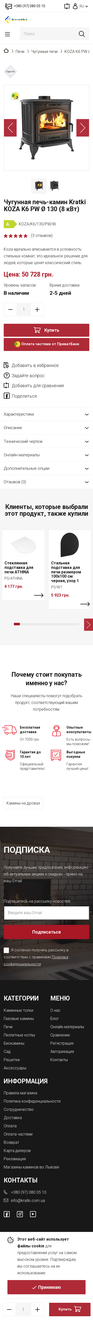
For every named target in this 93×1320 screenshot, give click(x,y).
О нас (55, 1010)
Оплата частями (18, 1134)
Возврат (11, 1142)
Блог (54, 1018)
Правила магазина (20, 1093)
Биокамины (14, 1043)
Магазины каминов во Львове (31, 1167)
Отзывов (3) (15, 481)
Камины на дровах (23, 803)
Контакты (59, 1059)
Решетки (12, 1059)
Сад (7, 1051)
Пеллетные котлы (19, 1035)
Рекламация (15, 1158)
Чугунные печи (44, 51)
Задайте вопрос (28, 375)
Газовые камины (19, 1018)
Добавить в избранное (35, 365)
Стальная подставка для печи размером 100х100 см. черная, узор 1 (66, 572)
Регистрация (61, 1043)
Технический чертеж (23, 441)
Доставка (13, 1117)
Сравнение (60, 1035)
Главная (6, 50)
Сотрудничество (19, 1109)
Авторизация (62, 1051)
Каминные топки (18, 1010)
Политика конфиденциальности (32, 1101)
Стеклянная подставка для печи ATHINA (18, 567)
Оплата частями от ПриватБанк (46, 344)
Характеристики (19, 414)
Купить (51, 330)
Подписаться (46, 932)
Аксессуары (15, 1068)
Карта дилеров (17, 1150)
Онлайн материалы (22, 454)
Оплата (10, 1126)
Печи (20, 51)
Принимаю (49, 1287)
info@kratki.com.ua (28, 1200)
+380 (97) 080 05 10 (28, 1192)
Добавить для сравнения (38, 385)
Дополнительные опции (26, 468)
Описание (13, 427)
